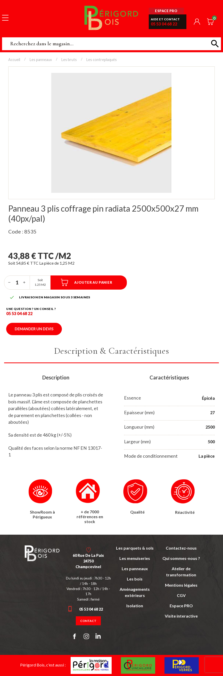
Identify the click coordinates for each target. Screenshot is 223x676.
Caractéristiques (169, 377)
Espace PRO (181, 605)
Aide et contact (165, 19)
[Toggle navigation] (5, 17)
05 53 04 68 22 (164, 23)
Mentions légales (181, 585)
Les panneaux (135, 568)
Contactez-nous (181, 547)
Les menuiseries (134, 558)
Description (55, 377)
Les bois (135, 578)
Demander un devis (34, 329)
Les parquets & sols (135, 547)
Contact (88, 621)
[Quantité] (17, 282)
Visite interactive (181, 615)
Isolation (134, 605)
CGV (181, 595)
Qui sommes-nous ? (181, 558)
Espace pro (166, 11)
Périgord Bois (111, 17)
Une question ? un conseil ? (31, 308)
